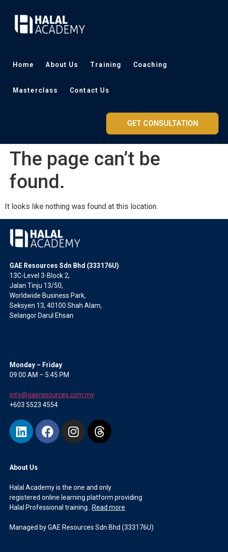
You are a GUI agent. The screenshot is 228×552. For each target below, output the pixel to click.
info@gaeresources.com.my (51, 395)
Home (23, 64)
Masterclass (35, 90)
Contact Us (89, 90)
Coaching (150, 64)
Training (105, 64)
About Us (62, 64)
